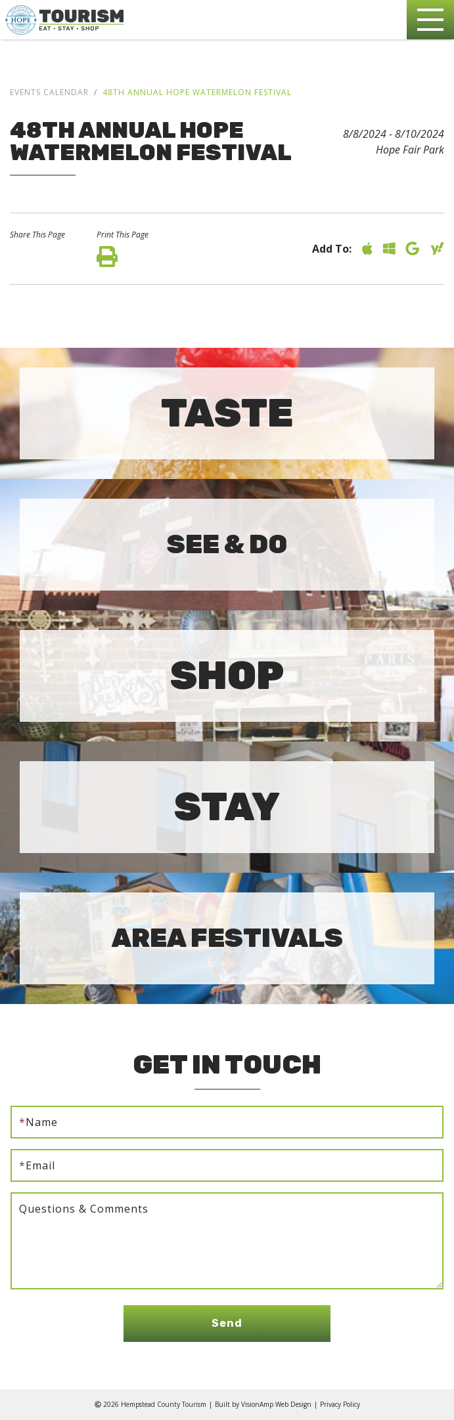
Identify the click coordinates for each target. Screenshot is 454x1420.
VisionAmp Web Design (276, 1404)
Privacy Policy (340, 1404)
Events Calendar (49, 92)
